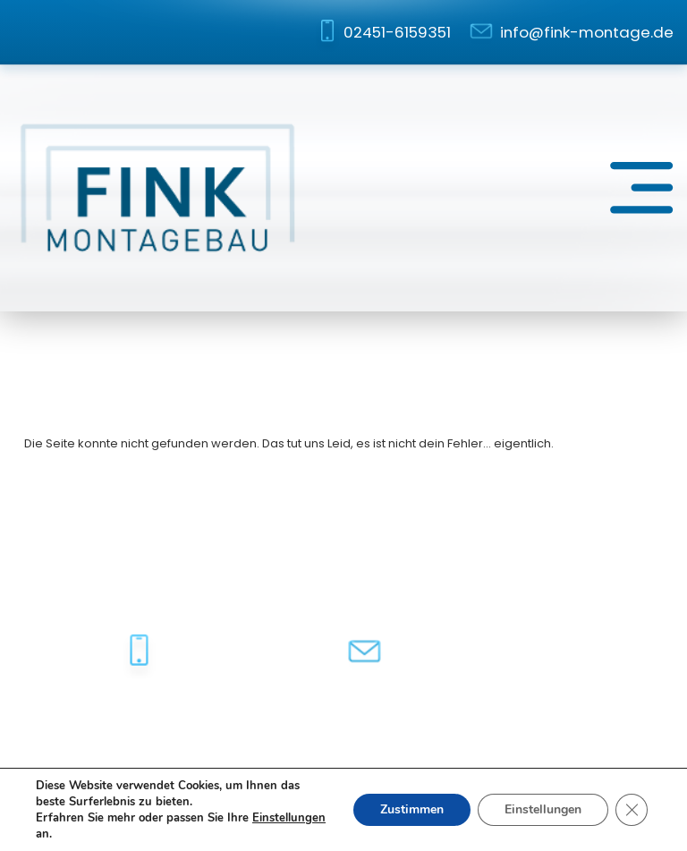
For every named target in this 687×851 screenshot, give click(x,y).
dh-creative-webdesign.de (584, 730)
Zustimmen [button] (412, 809)
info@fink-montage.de (587, 32)
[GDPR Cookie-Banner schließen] (631, 810)
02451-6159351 (397, 32)
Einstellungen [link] (289, 818)
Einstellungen (543, 809)
